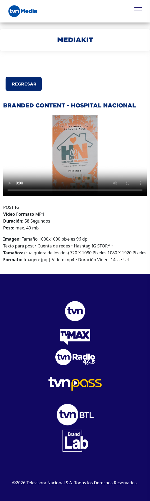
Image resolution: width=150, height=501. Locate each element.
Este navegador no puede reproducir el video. (75, 155)
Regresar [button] (24, 84)
